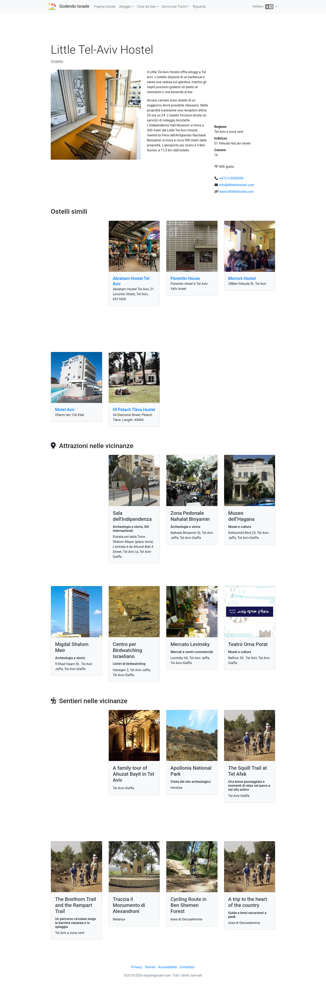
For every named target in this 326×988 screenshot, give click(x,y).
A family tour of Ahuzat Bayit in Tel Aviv (133, 774)
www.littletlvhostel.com (236, 192)
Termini (150, 967)
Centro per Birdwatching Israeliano (127, 650)
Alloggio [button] (125, 7)
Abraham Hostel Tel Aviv (131, 281)
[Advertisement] (163, 29)
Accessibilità (167, 967)
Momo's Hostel (242, 278)
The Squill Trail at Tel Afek (247, 771)
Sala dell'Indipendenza (132, 516)
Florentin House (185, 278)
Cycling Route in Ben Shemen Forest (188, 905)
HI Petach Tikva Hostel (134, 409)
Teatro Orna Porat (248, 644)
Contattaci (187, 967)
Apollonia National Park (190, 771)
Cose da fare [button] (146, 7)
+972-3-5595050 (231, 178)
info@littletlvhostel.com (236, 185)
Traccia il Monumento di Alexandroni (129, 905)
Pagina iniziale (105, 7)
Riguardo (199, 7)
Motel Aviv (65, 409)
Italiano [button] (263, 6)
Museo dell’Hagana (241, 516)
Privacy (136, 967)
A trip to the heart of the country (247, 902)
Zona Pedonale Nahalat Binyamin (190, 516)
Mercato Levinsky (190, 644)
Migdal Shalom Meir (72, 647)
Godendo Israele (74, 6)
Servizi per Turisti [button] (174, 7)
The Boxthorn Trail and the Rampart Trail (75, 905)
